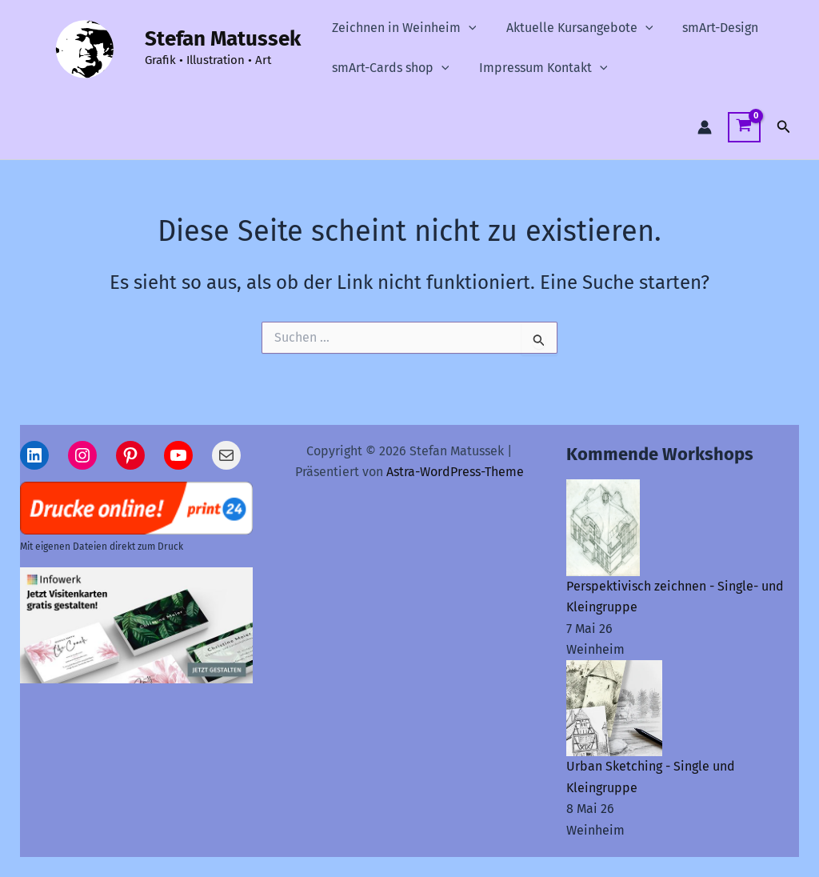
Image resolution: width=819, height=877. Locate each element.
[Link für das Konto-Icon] (704, 127)
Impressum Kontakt (537, 68)
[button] (466, 28)
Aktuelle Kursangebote (573, 28)
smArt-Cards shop (388, 68)
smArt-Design (710, 27)
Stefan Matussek (223, 38)
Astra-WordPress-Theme (455, 471)
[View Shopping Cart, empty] (744, 127)
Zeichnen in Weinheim (402, 28)
